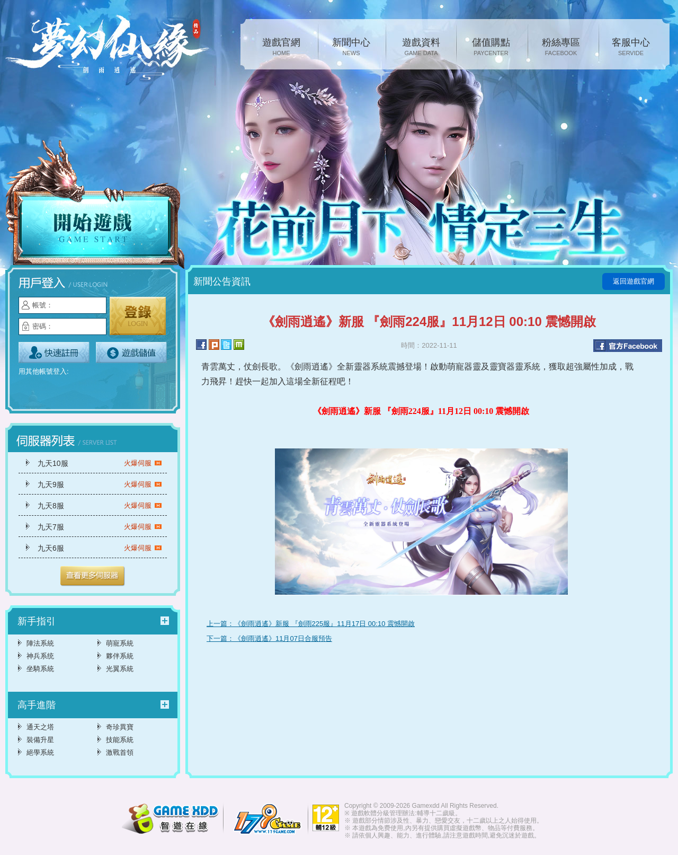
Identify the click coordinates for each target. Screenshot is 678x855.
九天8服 (100, 505)
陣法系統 (40, 643)
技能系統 (119, 740)
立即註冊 (54, 352)
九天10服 (100, 463)
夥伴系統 (119, 656)
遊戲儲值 (131, 352)
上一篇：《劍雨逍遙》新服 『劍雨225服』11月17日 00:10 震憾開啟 (311, 624)
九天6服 (100, 548)
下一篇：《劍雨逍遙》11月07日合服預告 (269, 638)
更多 (92, 576)
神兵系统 (40, 656)
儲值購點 (491, 47)
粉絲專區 (561, 47)
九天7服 (100, 526)
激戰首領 (119, 752)
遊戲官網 (281, 47)
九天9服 (100, 484)
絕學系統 (40, 752)
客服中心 (631, 47)
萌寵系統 (119, 643)
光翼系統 (119, 669)
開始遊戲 (95, 205)
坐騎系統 (40, 669)
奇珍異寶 (119, 727)
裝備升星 (40, 740)
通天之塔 (40, 727)
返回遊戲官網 (633, 281)
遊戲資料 (421, 47)
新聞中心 (351, 47)
